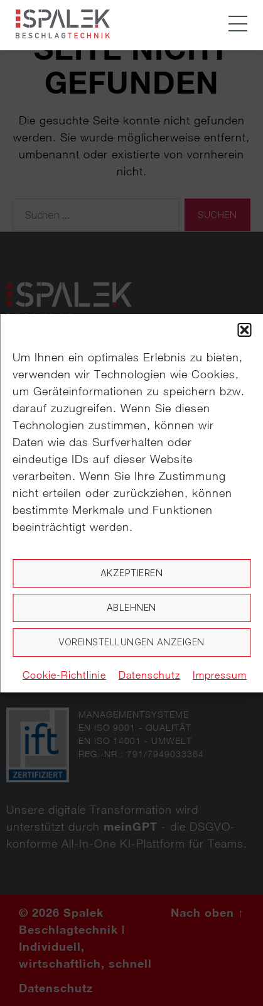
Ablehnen (131, 607)
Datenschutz (149, 675)
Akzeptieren (131, 573)
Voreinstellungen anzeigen (131, 642)
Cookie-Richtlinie (64, 675)
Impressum (220, 675)
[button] (244, 330)
